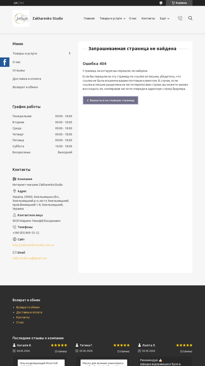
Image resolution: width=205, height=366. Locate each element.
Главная (89, 18)
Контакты (148, 18)
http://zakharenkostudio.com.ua (33, 245)
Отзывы (19, 70)
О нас (133, 18)
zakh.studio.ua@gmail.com (30, 258)
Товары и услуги (111, 18)
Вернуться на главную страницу (112, 100)
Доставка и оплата (27, 78)
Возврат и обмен (25, 87)
